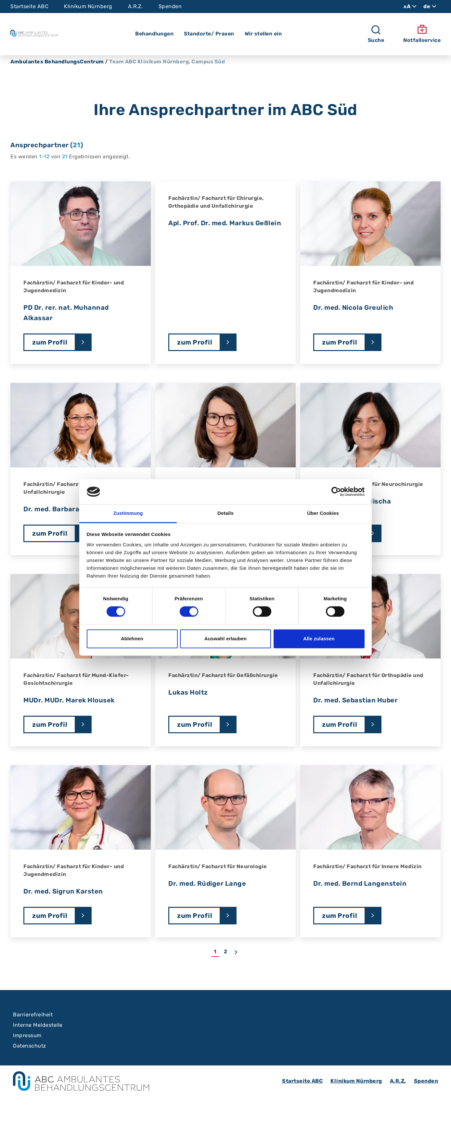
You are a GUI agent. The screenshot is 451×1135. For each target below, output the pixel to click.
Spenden (170, 6)
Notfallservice (422, 33)
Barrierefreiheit (33, 1014)
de (430, 6)
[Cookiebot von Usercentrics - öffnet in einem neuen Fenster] (336, 492)
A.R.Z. (135, 6)
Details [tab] (225, 513)
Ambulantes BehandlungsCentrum (57, 62)
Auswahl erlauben (225, 638)
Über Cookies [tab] (323, 513)
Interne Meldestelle (38, 1025)
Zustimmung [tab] (128, 513)
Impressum (27, 1035)
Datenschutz (29, 1046)
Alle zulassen (318, 638)
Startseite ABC (29, 6)
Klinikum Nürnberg (88, 6)
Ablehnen (132, 638)
